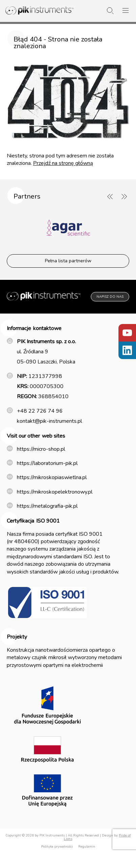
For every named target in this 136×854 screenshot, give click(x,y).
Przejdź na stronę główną (63, 163)
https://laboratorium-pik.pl (47, 463)
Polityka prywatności (57, 846)
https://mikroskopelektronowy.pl (54, 492)
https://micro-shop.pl (41, 449)
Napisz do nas (110, 296)
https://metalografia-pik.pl (47, 506)
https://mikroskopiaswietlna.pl (52, 477)
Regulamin (86, 846)
